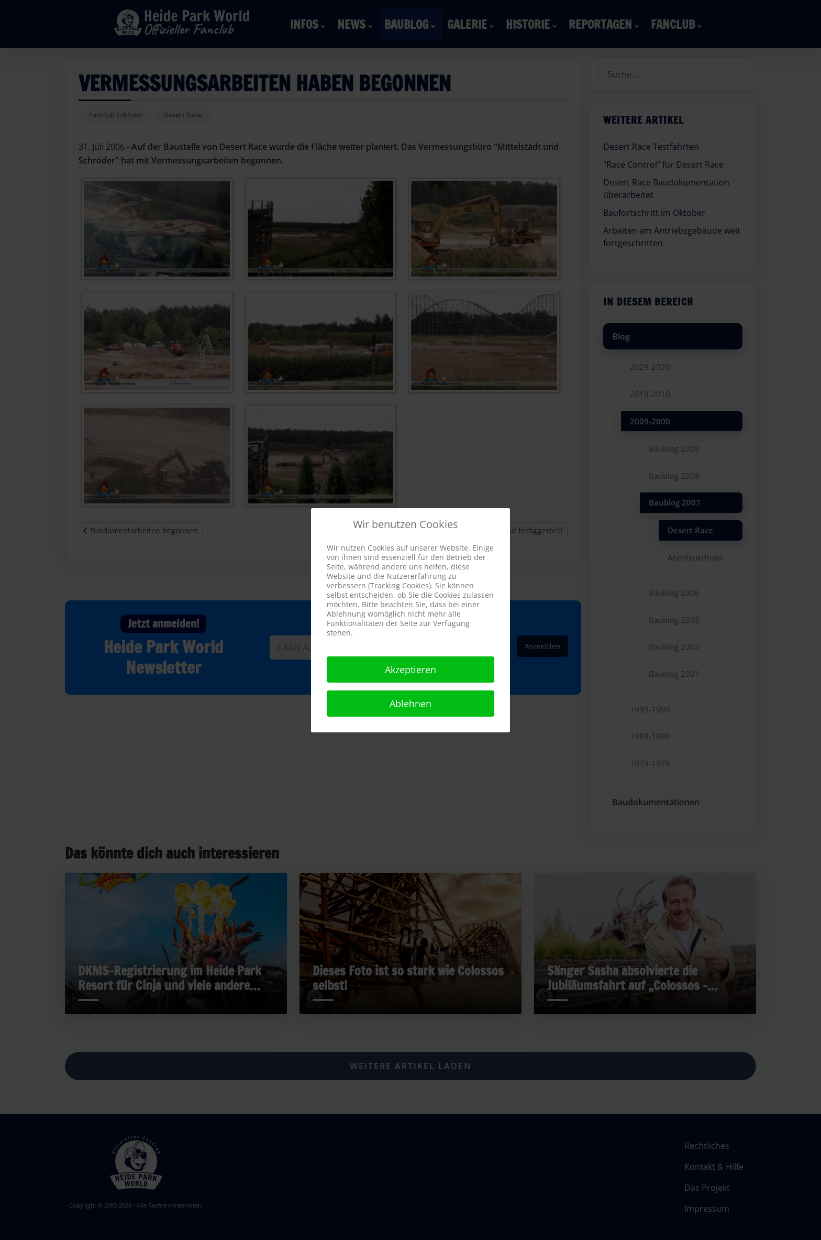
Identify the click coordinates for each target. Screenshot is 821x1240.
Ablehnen (410, 703)
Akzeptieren (410, 669)
